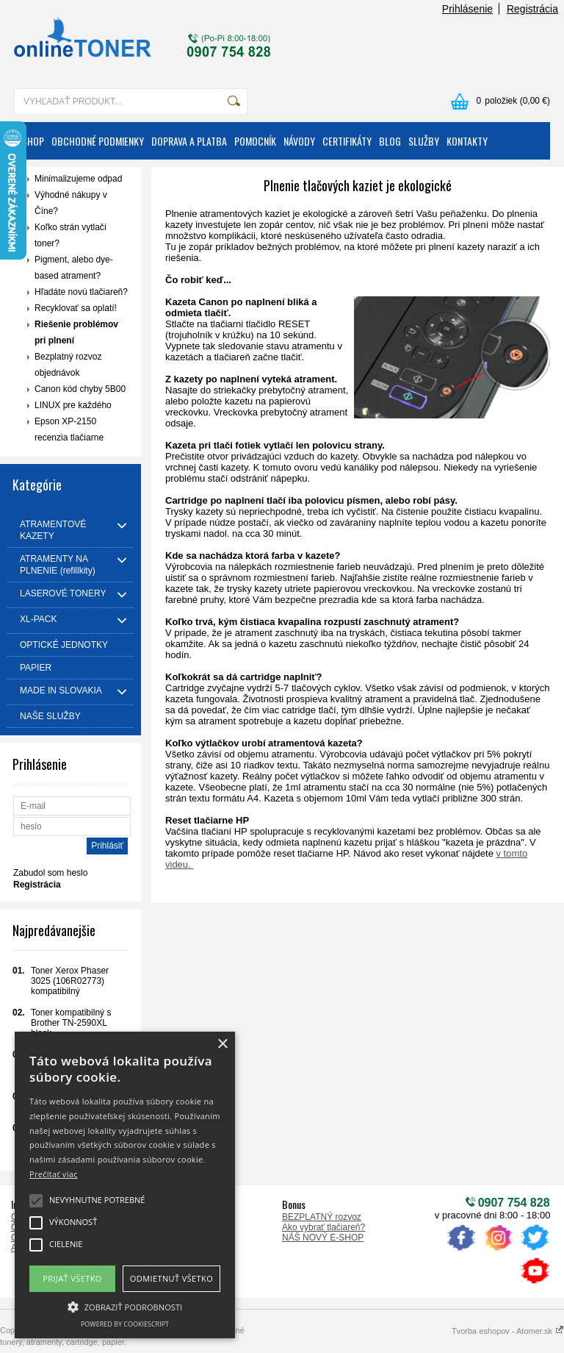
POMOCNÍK (255, 141)
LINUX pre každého (73, 405)
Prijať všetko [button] (72, 1278)
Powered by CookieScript (125, 1324)
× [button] (222, 1044)
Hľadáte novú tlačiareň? (81, 292)
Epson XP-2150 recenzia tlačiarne (69, 429)
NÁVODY (299, 141)
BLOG (390, 141)
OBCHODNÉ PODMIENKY (97, 141)
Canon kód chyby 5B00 (80, 389)
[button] (124, 1306)
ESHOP (31, 141)
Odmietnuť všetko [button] (171, 1278)
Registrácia (532, 9)
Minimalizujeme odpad (78, 179)
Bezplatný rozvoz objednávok (68, 364)
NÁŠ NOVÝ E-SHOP (323, 1237)
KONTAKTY (467, 141)
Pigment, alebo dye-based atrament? (74, 267)
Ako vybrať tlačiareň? (323, 1227)
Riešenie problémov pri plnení (76, 332)
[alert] (125, 1185)
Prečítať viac (53, 1173)
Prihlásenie (467, 9)
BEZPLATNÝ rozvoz (321, 1217)
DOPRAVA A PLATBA (189, 141)
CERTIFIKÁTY (347, 141)
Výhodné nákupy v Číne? (71, 203)
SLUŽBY (423, 141)
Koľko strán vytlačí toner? (70, 235)
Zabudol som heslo (50, 873)
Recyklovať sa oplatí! (76, 308)
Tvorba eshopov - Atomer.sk (508, 1331)
